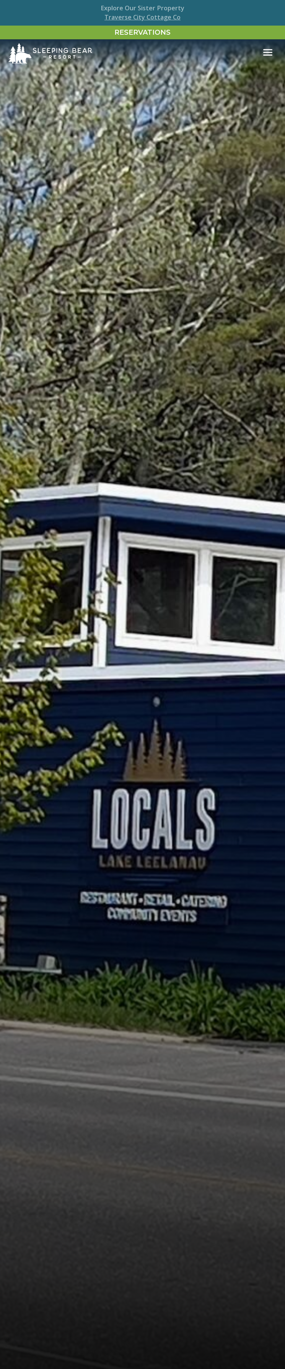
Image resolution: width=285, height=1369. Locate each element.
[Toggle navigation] (267, 52)
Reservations (142, 32)
